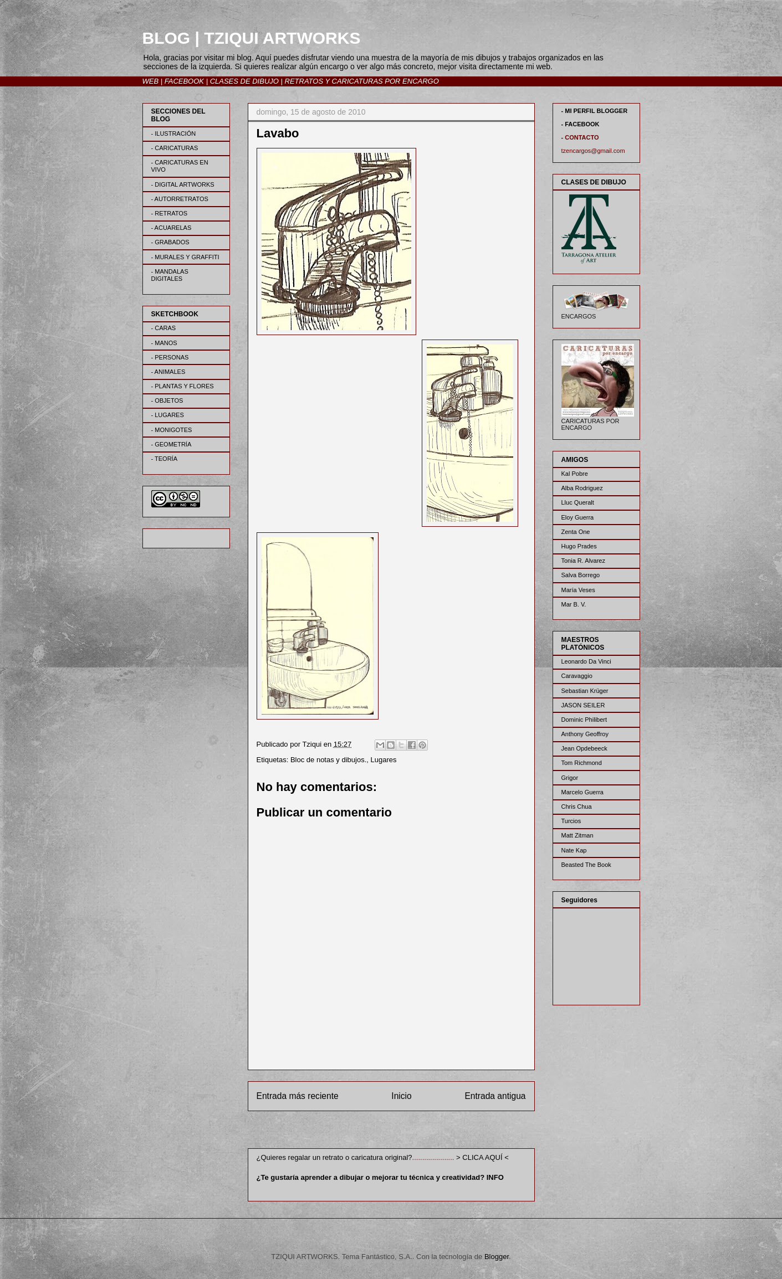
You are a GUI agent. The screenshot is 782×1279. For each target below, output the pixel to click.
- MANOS (164, 343)
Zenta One (575, 531)
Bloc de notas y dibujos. (328, 760)
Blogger (496, 1256)
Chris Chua (576, 806)
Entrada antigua (494, 1096)
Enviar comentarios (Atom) (414, 1131)
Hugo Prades (579, 546)
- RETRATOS (169, 213)
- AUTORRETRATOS (179, 199)
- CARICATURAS (174, 148)
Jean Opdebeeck (584, 748)
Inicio (401, 1096)
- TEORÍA (164, 458)
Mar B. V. (573, 604)
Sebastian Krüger (585, 690)
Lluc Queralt (577, 502)
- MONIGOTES (171, 430)
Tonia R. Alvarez (583, 560)
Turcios (571, 821)
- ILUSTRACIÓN (173, 133)
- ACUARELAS (171, 227)
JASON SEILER (583, 705)
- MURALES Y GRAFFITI (185, 257)
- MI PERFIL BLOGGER (594, 110)
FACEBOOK (184, 81)
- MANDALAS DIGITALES (169, 275)
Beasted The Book (586, 864)
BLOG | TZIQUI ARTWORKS (251, 38)
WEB (150, 81)
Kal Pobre (574, 473)
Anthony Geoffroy (585, 734)
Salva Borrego (580, 575)
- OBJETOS (167, 400)
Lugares (383, 760)
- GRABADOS (170, 242)
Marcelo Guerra (582, 792)
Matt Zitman (577, 835)
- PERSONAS (170, 357)
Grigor (570, 777)
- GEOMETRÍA (171, 444)
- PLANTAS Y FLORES (182, 386)
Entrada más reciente (298, 1096)
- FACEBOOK (580, 124)
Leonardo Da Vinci (586, 661)
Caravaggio (576, 675)
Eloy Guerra (577, 517)
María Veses (578, 590)
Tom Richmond (581, 762)
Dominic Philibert (584, 719)
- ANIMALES (168, 371)
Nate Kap (574, 850)
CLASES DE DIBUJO (244, 81)
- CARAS (163, 328)
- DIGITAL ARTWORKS (182, 184)
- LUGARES (167, 415)
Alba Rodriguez (582, 488)
